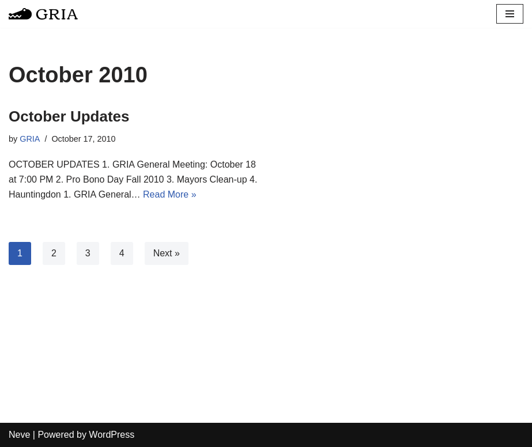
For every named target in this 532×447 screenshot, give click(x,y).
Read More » (170, 194)
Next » (166, 253)
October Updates (69, 116)
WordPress (111, 435)
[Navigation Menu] (509, 14)
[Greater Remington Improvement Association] (43, 14)
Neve (19, 435)
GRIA (30, 138)
